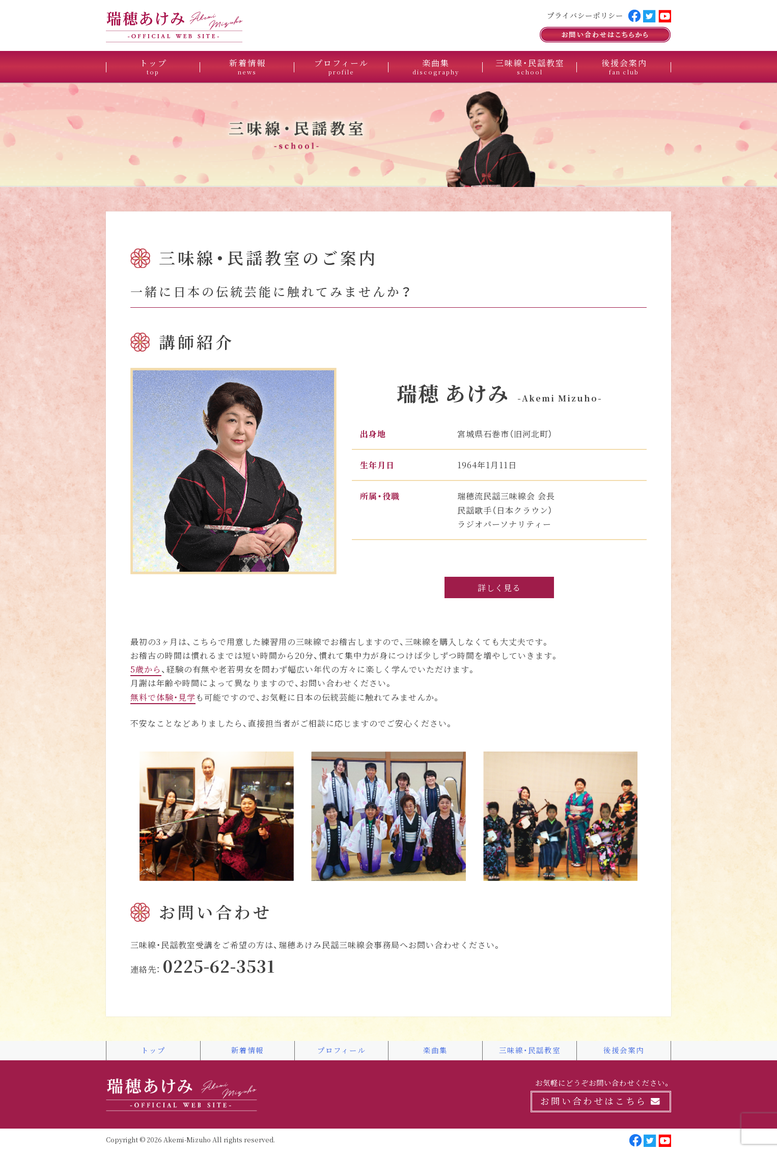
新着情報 (247, 66)
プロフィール (341, 66)
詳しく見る (499, 587)
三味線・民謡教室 (530, 66)
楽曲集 (435, 66)
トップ (153, 66)
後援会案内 (624, 66)
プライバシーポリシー (585, 15)
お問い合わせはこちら (600, 1101)
